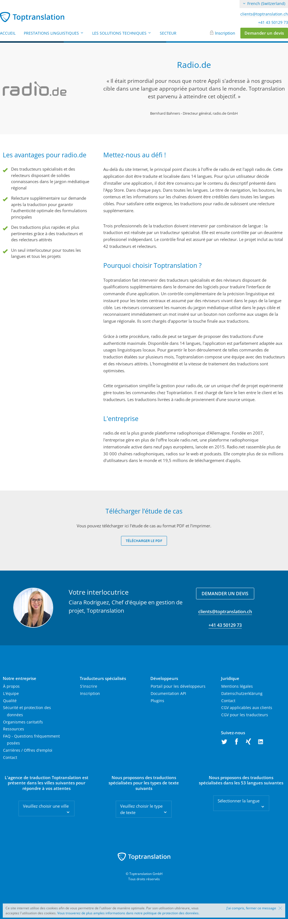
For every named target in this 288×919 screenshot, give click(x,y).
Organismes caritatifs (23, 722)
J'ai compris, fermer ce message (251, 908)
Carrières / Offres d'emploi (27, 750)
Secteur (168, 33)
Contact (10, 757)
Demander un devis (264, 33)
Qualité (10, 700)
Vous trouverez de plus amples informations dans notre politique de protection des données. (128, 913)
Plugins (157, 700)
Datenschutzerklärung (242, 693)
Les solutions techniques (121, 33)
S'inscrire (88, 686)
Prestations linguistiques (54, 33)
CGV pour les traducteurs (244, 714)
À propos (11, 686)
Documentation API (168, 693)
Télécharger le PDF (144, 540)
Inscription (225, 33)
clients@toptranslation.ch (264, 14)
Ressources (13, 728)
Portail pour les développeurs (178, 686)
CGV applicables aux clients (246, 707)
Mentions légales (237, 686)
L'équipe (11, 693)
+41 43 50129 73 (273, 22)
